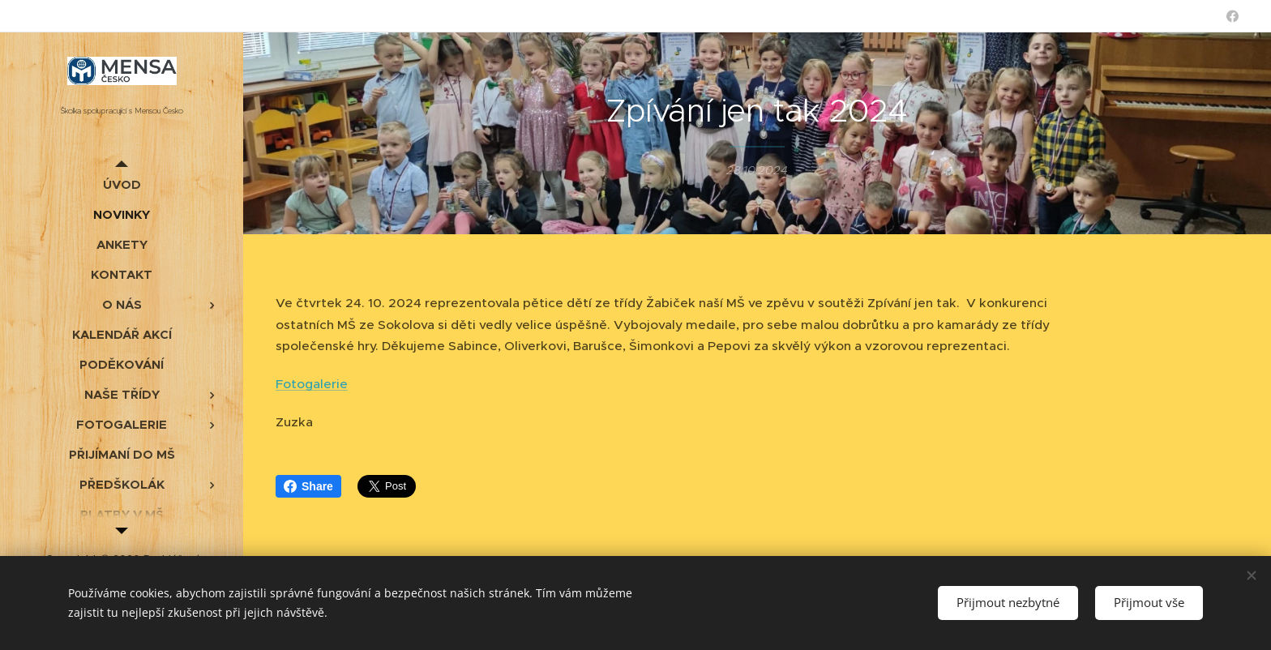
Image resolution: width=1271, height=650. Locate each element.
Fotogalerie (312, 383)
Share (308, 486)
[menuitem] (121, 184)
